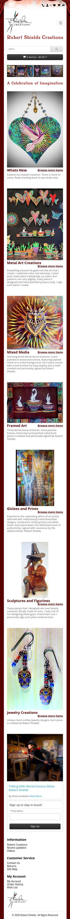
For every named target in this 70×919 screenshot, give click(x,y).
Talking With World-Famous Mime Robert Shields (31, 788)
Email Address (17, 811)
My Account (14, 881)
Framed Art (17, 425)
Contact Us (13, 863)
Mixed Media (18, 352)
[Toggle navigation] (61, 23)
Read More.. (36, 796)
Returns (11, 866)
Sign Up (35, 826)
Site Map (12, 869)
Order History (15, 884)
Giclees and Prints (22, 508)
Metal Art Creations (24, 262)
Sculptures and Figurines (28, 600)
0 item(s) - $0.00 (34, 57)
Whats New (17, 170)
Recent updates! (16, 847)
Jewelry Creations (22, 712)
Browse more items (50, 170)
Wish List (12, 887)
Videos (11, 850)
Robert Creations (17, 844)
